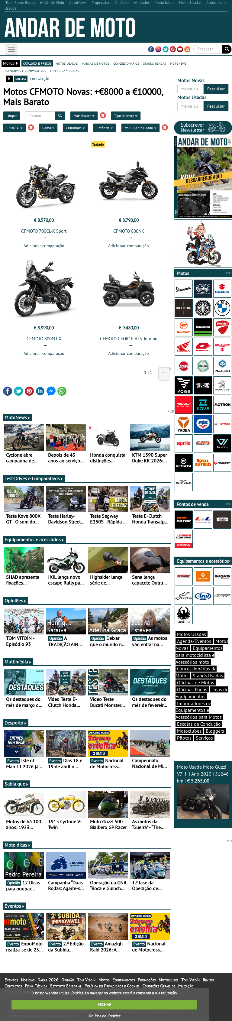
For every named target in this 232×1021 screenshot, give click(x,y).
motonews (178, 63)
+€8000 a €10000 (140, 127)
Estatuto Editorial (66, 986)
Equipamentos (123, 980)
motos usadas (67, 63)
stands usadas (154, 63)
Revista (208, 980)
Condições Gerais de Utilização (167, 986)
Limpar (11, 115)
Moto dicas (18, 845)
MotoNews (18, 417)
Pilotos (184, 738)
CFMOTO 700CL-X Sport (43, 231)
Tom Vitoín (86, 980)
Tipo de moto (125, 115)
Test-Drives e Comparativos (34, 478)
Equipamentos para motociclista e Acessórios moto (199, 655)
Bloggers (215, 731)
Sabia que (17, 784)
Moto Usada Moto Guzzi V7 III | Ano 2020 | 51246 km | (203, 791)
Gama (48, 127)
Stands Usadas (208, 676)
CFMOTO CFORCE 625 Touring (128, 339)
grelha (20, 78)
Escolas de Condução (199, 724)
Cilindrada (75, 127)
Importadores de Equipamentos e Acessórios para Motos (199, 710)
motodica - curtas (64, 70)
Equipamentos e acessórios (34, 539)
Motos (103, 980)
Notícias (27, 980)
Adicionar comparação (44, 245)
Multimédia (18, 662)
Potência (104, 127)
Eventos (15, 906)
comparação (39, 78)
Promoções (147, 980)
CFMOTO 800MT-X (44, 339)
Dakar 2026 (47, 980)
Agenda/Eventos (194, 641)
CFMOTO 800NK (128, 231)
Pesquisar (216, 89)
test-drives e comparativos (24, 70)
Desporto (16, 723)
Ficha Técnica (36, 986)
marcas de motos (95, 63)
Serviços (204, 738)
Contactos (13, 986)
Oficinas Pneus (192, 689)
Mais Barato (84, 115)
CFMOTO (14, 127)
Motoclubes (189, 731)
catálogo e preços (37, 63)
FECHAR (104, 1004)
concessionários (126, 63)
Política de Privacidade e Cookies (112, 986)
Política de (104, 1016)
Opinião (67, 980)
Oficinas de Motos (195, 682)
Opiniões (16, 601)
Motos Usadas (191, 634)
